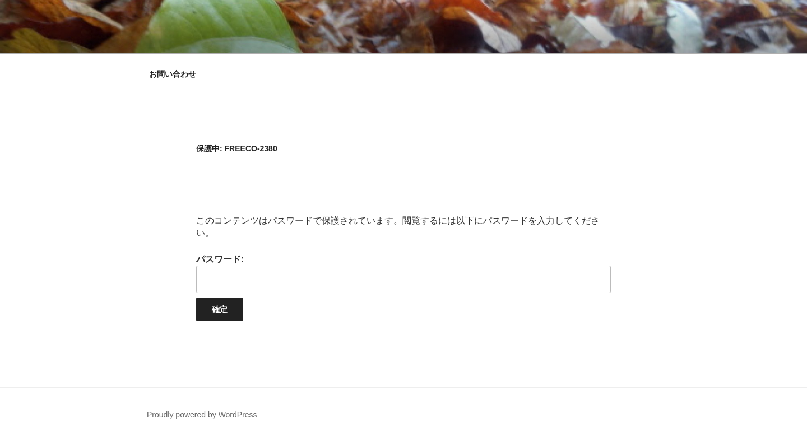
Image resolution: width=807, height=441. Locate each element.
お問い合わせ (172, 73)
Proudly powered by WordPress (202, 414)
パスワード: (403, 273)
